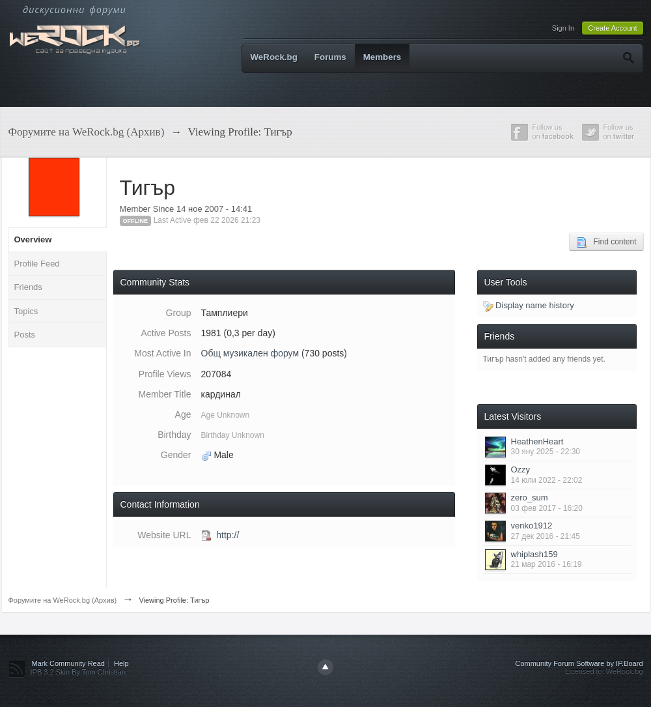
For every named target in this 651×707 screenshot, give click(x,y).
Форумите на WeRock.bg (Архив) (62, 600)
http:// (227, 535)
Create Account (612, 28)
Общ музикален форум (250, 353)
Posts (25, 334)
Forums (330, 57)
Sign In (563, 28)
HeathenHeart (537, 441)
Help (121, 663)
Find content (606, 242)
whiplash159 (534, 554)
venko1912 (532, 525)
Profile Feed (37, 263)
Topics (26, 311)
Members (382, 57)
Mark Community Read (68, 663)
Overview (33, 239)
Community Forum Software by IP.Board (579, 663)
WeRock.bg (274, 57)
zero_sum (529, 497)
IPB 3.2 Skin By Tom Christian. (79, 672)
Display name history (528, 305)
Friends (28, 287)
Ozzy (521, 469)
